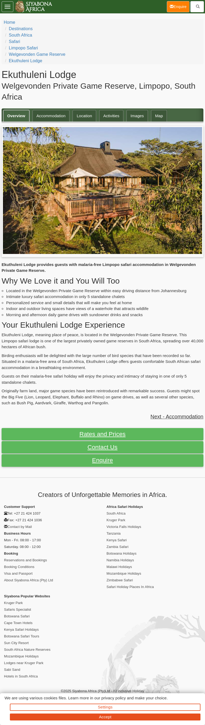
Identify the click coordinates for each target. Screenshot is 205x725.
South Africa (20, 35)
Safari (14, 41)
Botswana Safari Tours (21, 636)
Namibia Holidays (120, 560)
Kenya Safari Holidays (21, 630)
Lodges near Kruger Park (24, 663)
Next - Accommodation (177, 417)
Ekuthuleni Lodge (25, 60)
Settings (105, 707)
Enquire (102, 460)
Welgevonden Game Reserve (37, 54)
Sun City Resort (16, 643)
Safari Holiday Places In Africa (130, 587)
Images (137, 115)
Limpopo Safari (23, 48)
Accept (105, 717)
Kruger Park (116, 520)
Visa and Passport (18, 573)
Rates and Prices (103, 434)
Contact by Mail (19, 527)
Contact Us (102, 447)
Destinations (21, 28)
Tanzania (114, 533)
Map (159, 115)
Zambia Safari (117, 547)
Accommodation (51, 115)
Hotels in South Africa (21, 676)
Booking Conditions (19, 567)
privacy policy (113, 698)
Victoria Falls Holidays (124, 527)
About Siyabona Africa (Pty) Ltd (28, 580)
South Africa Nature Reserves (27, 650)
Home (9, 22)
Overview (16, 115)
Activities (111, 115)
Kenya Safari (117, 540)
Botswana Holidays (121, 553)
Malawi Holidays (119, 567)
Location (84, 115)
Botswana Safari (17, 616)
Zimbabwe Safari (120, 580)
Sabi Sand (12, 670)
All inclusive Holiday (128, 691)
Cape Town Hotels (18, 623)
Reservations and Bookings (25, 560)
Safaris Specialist (17, 610)
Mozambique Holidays (124, 573)
